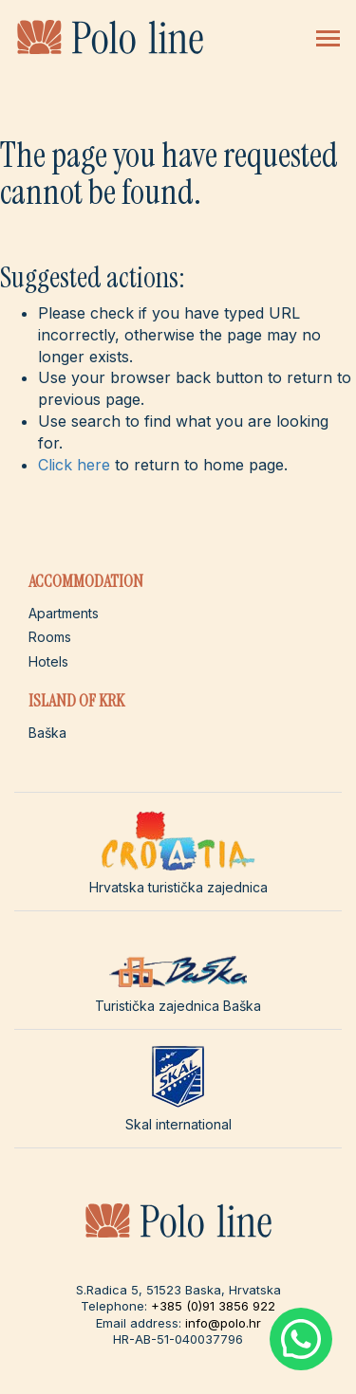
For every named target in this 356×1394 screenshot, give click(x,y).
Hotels (48, 661)
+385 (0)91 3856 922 (213, 1305)
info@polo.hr (223, 1322)
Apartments (63, 613)
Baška (47, 733)
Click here (74, 464)
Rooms (49, 637)
